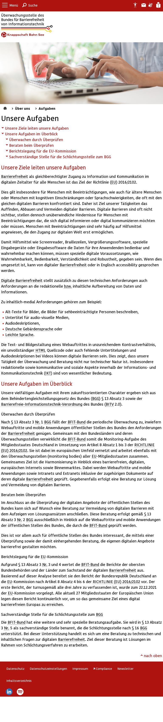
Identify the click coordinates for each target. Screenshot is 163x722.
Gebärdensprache (150, 5)
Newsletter (125, 668)
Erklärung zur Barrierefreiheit (133, 5)
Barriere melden (142, 5)
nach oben (153, 655)
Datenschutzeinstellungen (48, 668)
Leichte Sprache (158, 5)
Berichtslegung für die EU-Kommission (42, 151)
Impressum (80, 668)
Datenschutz (15, 668)
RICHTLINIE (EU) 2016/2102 (116, 581)
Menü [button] (14, 5)
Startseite (5, 107)
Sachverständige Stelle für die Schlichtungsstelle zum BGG (60, 156)
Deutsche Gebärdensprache (29, 329)
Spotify (20, 691)
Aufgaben (47, 108)
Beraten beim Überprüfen (31, 145)
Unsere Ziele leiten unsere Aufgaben (37, 128)
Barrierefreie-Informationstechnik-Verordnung (41, 404)
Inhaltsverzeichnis (19, 680)
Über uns (22, 108)
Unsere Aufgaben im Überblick (31, 134)
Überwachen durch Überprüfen (36, 139)
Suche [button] (33, 5)
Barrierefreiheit (14, 176)
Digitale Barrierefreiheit (21, 280)
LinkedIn (9, 691)
